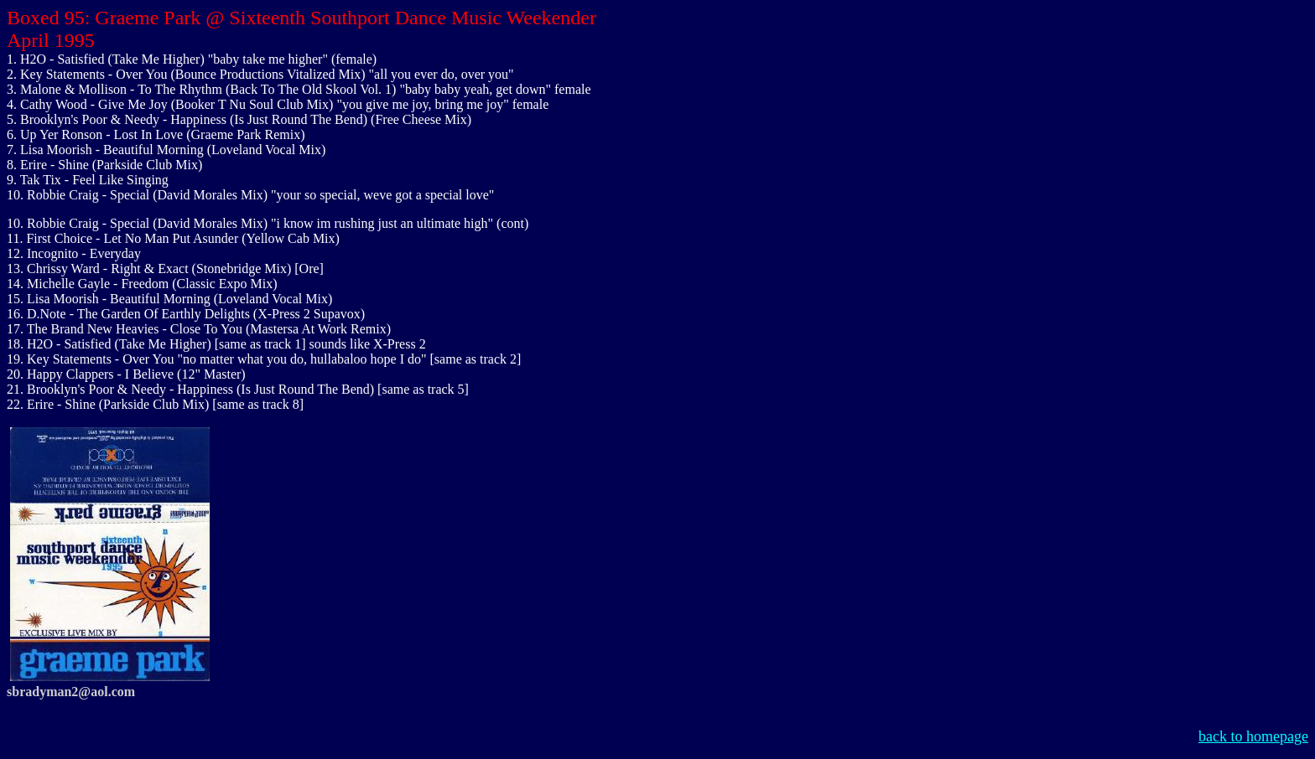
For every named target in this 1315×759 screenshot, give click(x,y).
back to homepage (1253, 736)
